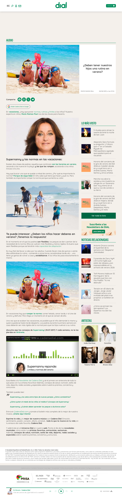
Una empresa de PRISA (23, 477)
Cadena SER (75, 475)
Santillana (57, 475)
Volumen (13, 374)
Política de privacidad (66, 468)
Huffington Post (42, 478)
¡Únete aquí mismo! (22, 413)
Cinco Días (65, 478)
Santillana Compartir (67, 475)
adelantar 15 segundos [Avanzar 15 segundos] (66, 491)
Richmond (38, 481)
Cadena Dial (72, 478)
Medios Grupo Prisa (22, 481)
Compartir (71, 374)
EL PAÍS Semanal (79, 478)
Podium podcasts (57, 481)
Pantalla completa (76, 374)
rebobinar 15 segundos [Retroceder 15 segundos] (55, 491)
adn (87, 475)
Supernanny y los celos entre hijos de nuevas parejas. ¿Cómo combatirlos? (40, 397)
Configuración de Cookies (93, 468)
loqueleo (81, 481)
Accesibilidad (55, 468)
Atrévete (20, 332)
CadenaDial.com (21, 411)
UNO (52, 478)
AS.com (81, 475)
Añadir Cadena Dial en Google (20, 106)
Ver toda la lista (99, 215)
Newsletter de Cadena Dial (30, 380)
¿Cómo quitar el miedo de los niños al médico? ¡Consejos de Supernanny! (39, 401)
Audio (9, 40)
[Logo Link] (61, 5)
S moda (72, 481)
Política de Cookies (79, 468)
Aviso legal (47, 468)
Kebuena (93, 478)
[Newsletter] (20, 5)
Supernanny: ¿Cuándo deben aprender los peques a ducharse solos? (37, 406)
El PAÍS (39, 475)
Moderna (48, 481)
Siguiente (71, 491)
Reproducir (42, 354)
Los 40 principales (48, 475)
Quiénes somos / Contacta (29, 468)
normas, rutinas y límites (44, 111)
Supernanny (38, 330)
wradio (57, 478)
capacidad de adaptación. (50, 246)
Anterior (50, 491)
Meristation (90, 481)
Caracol (94, 475)
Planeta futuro (86, 478)
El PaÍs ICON (65, 481)
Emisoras (40, 468)
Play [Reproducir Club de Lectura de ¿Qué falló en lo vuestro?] (61, 491)
